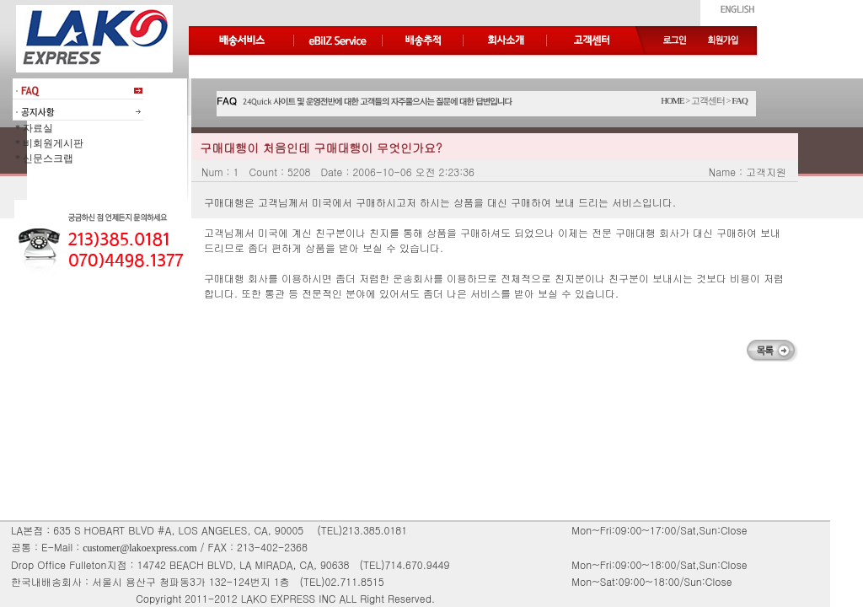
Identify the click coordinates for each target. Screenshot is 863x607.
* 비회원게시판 (48, 143)
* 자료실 (33, 128)
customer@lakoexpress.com (139, 548)
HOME (672, 100)
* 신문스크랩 (43, 158)
